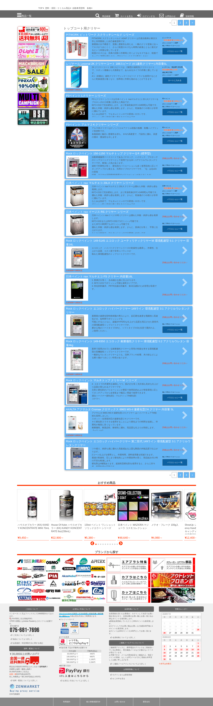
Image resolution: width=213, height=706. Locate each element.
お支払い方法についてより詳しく (76, 681)
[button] (92, 544)
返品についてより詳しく (22, 639)
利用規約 (66, 702)
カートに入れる (177, 80)
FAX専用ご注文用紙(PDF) (22, 619)
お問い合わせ (120, 702)
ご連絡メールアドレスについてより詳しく (129, 664)
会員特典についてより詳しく (124, 637)
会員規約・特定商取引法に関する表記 (28, 643)
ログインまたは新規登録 (122, 675)
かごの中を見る (119, 679)
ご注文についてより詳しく (23, 635)
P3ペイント (168, 98)
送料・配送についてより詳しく (25, 680)
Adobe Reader (29, 621)
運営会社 (146, 702)
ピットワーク (169, 38)
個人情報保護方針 (93, 702)
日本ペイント (169, 186)
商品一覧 (24, 15)
